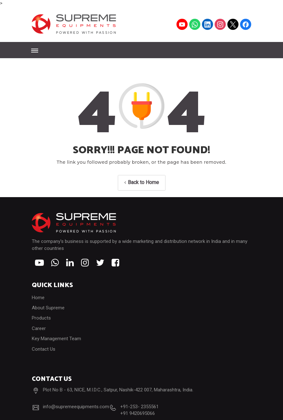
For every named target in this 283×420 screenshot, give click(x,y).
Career (39, 328)
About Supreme (48, 308)
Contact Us (43, 349)
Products (41, 318)
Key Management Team (56, 338)
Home (38, 297)
